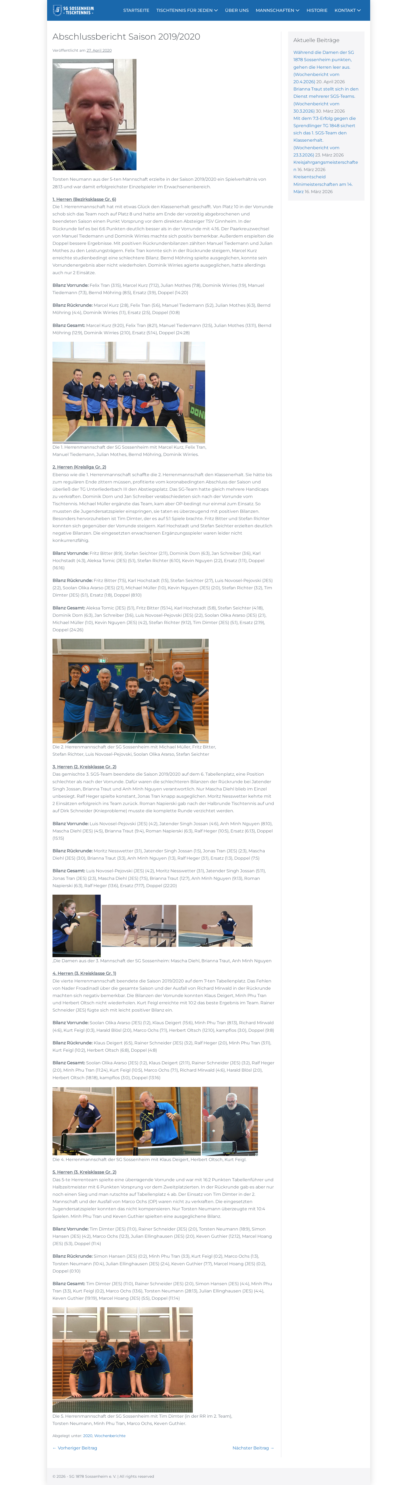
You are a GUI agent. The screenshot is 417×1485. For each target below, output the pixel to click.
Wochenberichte (109, 1435)
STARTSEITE (136, 10)
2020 (87, 1435)
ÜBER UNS (237, 10)
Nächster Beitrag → (253, 1448)
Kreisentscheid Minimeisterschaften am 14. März (323, 184)
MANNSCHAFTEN (278, 10)
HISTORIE (317, 10)
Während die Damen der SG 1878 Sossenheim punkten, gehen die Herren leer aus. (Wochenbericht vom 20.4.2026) (323, 67)
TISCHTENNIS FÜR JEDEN (187, 10)
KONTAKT (348, 10)
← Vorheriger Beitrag (74, 1448)
